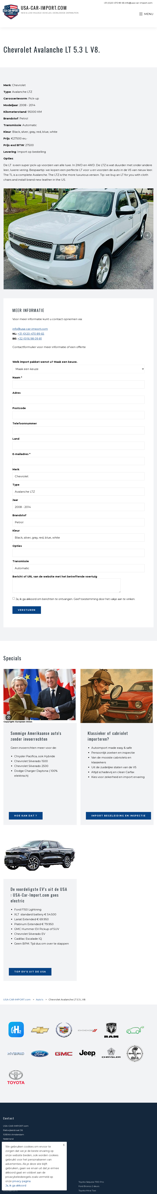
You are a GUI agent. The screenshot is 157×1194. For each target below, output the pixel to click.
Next (147, 235)
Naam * (17, 377)
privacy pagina (21, 1181)
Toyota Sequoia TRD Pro (91, 1181)
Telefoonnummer (24, 423)
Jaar (15, 500)
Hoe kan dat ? (25, 815)
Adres (16, 392)
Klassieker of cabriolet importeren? (108, 736)
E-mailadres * (21, 454)
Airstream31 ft (10, 1190)
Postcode (19, 408)
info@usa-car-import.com (30, 329)
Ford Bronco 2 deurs (88, 1186)
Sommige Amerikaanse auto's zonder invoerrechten (36, 736)
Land (15, 438)
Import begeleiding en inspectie (118, 815)
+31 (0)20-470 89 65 (31, 333)
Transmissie (20, 561)
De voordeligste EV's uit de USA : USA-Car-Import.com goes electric (39, 894)
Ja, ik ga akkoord (15, 1185)
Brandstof (19, 515)
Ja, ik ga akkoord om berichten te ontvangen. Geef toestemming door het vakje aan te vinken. (75, 599)
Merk (15, 469)
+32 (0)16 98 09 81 (30, 338)
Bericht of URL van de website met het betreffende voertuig (54, 576)
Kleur (16, 530)
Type (15, 484)
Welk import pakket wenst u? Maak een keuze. (44, 361)
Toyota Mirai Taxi (87, 1190)
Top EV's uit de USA (30, 971)
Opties (17, 546)
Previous (9, 235)
